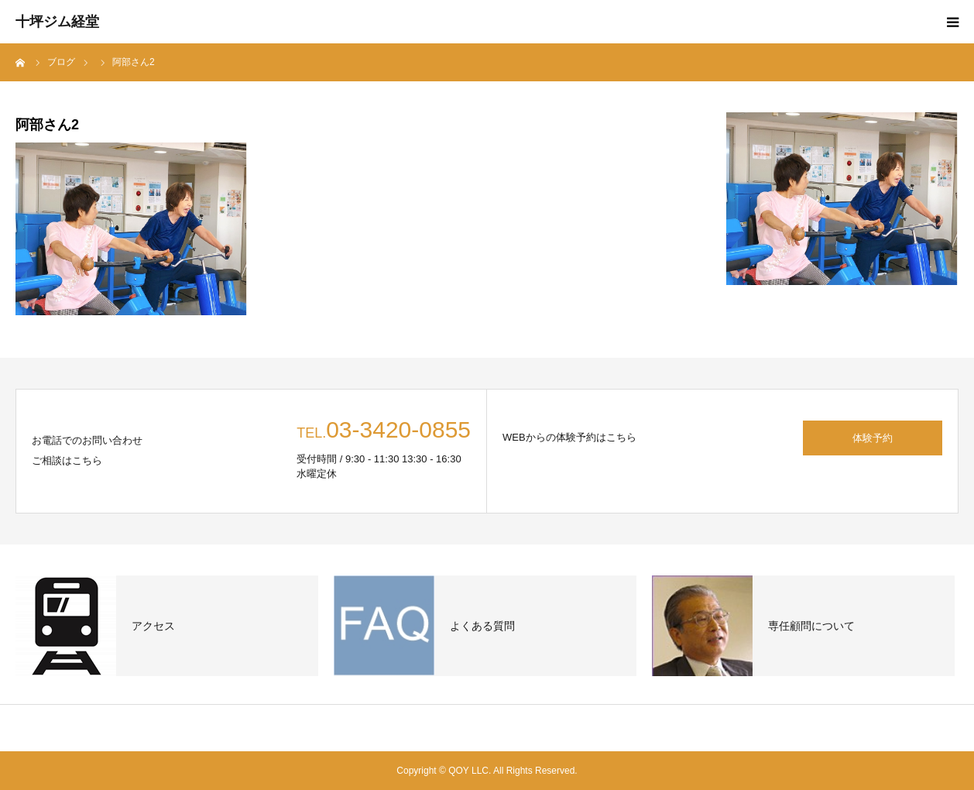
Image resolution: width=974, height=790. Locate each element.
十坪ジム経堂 (57, 22)
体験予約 (872, 438)
